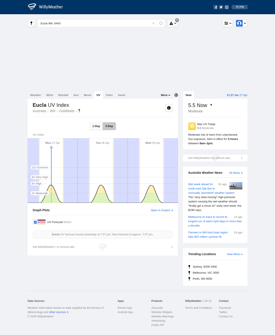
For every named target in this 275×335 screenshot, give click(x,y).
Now (188, 95)
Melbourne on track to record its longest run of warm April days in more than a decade (215, 221)
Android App (125, 312)
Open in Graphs (160, 210)
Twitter (223, 312)
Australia (39, 111)
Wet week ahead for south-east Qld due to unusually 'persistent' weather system (215, 197)
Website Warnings (162, 316)
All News (234, 172)
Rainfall (63, 95)
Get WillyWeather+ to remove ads (209, 158)
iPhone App (125, 307)
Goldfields (66, 111)
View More (233, 254)
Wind (49, 95)
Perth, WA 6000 (202, 278)
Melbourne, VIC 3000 (206, 272)
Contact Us (226, 316)
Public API (157, 325)
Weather (35, 95)
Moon (87, 95)
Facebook (225, 307)
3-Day (109, 126)
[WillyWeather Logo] (48, 7)
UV (98, 95)
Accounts (157, 307)
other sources (57, 312)
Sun (76, 95)
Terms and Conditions (198, 307)
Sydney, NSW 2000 (205, 266)
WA (52, 111)
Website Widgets (161, 312)
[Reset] (153, 23)
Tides (109, 95)
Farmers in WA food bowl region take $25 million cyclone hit (215, 234)
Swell (121, 95)
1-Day (96, 126)
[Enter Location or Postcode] (101, 23)
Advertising (158, 320)
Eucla (79, 110)
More (164, 95)
